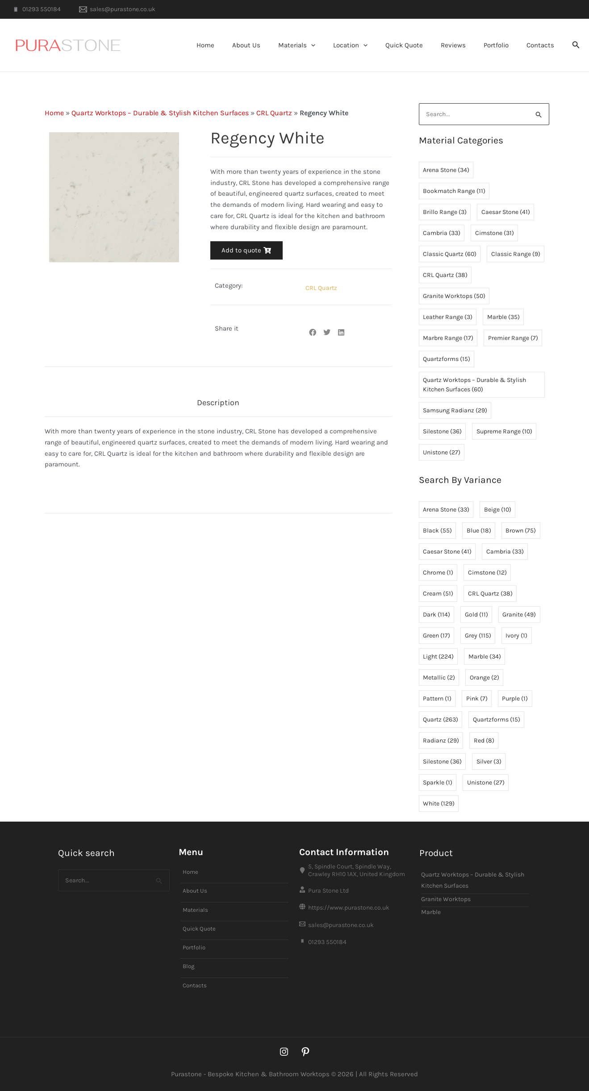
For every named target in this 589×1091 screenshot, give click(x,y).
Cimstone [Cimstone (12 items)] (487, 573)
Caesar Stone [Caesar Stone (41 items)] (505, 212)
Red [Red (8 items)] (484, 741)
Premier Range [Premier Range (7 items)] (513, 338)
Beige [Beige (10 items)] (497, 510)
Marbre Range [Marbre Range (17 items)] (448, 338)
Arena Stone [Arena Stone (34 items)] (446, 170)
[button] (335, 45)
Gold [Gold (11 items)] (476, 615)
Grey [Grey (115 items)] (478, 636)
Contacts (542, 45)
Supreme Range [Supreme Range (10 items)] (504, 432)
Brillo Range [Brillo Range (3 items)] (445, 212)
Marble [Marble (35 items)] (503, 317)
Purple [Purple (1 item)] (515, 699)
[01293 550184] (36, 9)
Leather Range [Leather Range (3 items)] (447, 317)
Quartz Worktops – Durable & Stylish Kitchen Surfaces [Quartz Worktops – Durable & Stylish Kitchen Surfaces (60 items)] (474, 385)
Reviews (464, 45)
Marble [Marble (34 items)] (484, 657)
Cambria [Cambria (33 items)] (441, 233)
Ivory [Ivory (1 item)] (516, 636)
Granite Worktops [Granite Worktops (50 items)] (454, 296)
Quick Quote (420, 45)
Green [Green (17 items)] (436, 636)
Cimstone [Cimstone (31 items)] (494, 233)
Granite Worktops (446, 894)
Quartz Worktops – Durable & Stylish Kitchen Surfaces (160, 113)
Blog (189, 965)
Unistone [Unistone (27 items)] (441, 453)
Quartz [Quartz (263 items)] (440, 720)
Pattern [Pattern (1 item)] (437, 699)
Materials (321, 45)
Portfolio (502, 45)
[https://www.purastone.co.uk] (355, 906)
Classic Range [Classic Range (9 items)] (515, 254)
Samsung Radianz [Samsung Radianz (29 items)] (455, 411)
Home (239, 45)
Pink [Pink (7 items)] (477, 699)
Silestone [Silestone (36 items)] (442, 432)
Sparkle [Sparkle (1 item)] (437, 783)
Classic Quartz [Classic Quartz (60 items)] (449, 254)
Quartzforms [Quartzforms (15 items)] (446, 359)
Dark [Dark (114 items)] (436, 615)
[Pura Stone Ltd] (355, 887)
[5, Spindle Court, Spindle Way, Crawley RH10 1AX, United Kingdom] (355, 865)
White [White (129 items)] (439, 804)
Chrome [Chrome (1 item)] (438, 573)
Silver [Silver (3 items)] (488, 762)
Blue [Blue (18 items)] (479, 531)
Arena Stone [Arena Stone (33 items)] (446, 510)
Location (370, 45)
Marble (431, 907)
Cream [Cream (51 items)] (438, 594)
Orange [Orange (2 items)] (484, 678)
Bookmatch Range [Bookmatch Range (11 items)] (454, 191)
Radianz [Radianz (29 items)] (441, 741)
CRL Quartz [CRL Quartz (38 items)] (445, 275)
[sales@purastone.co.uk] (117, 9)
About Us (275, 45)
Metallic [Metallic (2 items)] (439, 678)
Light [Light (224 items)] (438, 657)
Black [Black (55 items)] (437, 531)
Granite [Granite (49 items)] (519, 615)
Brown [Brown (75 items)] (520, 531)
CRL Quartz (274, 113)
